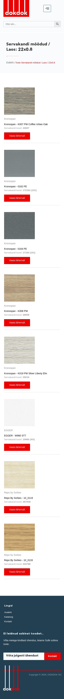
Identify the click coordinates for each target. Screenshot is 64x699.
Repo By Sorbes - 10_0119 (18, 498)
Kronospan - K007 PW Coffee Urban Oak (26, 124)
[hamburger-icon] (47, 8)
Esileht (9, 62)
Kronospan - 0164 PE (15, 248)
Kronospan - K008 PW (16, 311)
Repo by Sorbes (12, 492)
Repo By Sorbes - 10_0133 (18, 560)
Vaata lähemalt (17, 135)
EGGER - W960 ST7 (15, 435)
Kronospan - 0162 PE (15, 186)
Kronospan (10, 118)
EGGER (8, 430)
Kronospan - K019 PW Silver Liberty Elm (25, 373)
